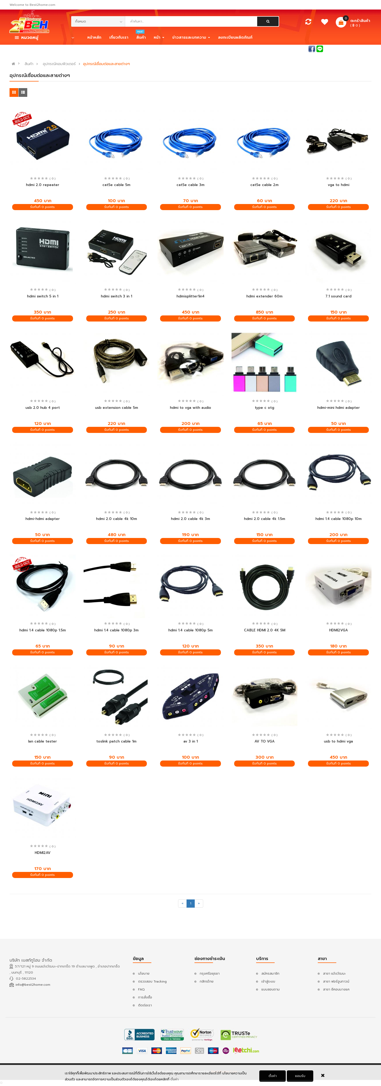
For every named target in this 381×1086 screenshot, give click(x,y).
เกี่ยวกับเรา (118, 37)
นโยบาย (143, 973)
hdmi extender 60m (264, 296)
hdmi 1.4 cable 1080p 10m (338, 518)
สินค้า (29, 64)
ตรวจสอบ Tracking (152, 981)
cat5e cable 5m (116, 184)
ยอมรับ (300, 1076)
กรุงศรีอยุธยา (210, 973)
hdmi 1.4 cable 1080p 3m (116, 630)
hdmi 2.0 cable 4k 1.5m (264, 518)
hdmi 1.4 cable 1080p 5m (190, 630)
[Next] (198, 903)
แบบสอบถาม (270, 989)
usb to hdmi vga (338, 741)
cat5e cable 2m (264, 184)
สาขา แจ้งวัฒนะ (334, 973)
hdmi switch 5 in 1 (42, 296)
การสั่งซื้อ (145, 997)
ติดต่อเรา (145, 1005)
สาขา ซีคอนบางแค (336, 989)
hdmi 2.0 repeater (42, 184)
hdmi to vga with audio (190, 407)
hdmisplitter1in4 (190, 296)
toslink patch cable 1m (116, 741)
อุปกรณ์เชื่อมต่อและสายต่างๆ (106, 64)
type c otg (264, 407)
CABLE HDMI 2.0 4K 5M (264, 630)
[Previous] (182, 903)
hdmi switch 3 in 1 (116, 296)
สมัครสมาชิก (362, 48)
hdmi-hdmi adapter (42, 518)
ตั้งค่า (174, 1079)
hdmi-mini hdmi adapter (338, 407)
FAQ (141, 989)
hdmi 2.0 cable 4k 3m (190, 518)
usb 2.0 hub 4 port (42, 407)
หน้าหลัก (94, 37)
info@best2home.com (33, 984)
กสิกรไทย (207, 981)
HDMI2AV (43, 852)
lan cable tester (42, 741)
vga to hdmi (338, 184)
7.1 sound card (338, 296)
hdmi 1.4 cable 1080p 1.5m (42, 630)
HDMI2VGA (338, 630)
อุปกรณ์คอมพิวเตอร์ (59, 64)
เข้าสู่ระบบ (339, 48)
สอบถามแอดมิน (295, 48)
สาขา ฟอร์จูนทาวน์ (336, 981)
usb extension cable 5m (116, 407)
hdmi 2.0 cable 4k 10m (116, 518)
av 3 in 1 (190, 741)
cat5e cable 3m (190, 184)
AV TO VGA (265, 741)
